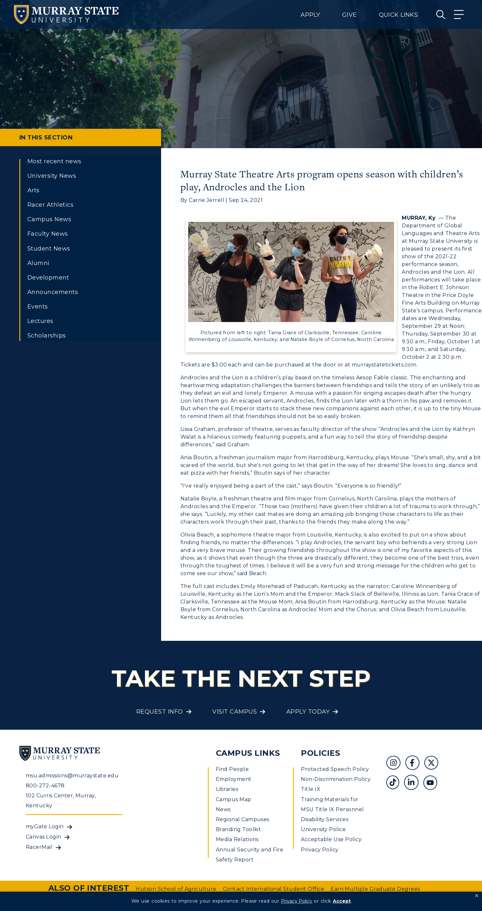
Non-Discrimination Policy (336, 779)
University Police (323, 829)
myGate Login (45, 826)
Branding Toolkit (238, 829)
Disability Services (324, 819)
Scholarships (46, 335)
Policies (320, 753)
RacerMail (39, 847)
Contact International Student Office (273, 889)
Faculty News (47, 233)
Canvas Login (43, 837)
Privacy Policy (320, 850)
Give (349, 14)
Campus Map (233, 799)
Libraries (227, 789)
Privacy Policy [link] (296, 901)
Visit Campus (234, 711)
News (223, 809)
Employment (234, 779)
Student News (48, 248)
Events (37, 306)
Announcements (52, 292)
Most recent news (54, 161)
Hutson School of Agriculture (176, 889)
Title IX (310, 789)
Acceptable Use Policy (331, 839)
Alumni (38, 263)
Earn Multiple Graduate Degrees (375, 889)
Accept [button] (342, 901)
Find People (232, 769)
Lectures (40, 321)
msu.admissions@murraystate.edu (72, 776)
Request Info (159, 711)
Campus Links (248, 753)
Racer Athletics (50, 204)
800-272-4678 (45, 786)
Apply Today (308, 711)
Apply (310, 14)
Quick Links (398, 14)
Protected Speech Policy (335, 769)
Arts (33, 190)
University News (51, 175)
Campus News (49, 219)
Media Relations (237, 839)
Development (48, 277)
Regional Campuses (242, 819)
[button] (477, 896)
